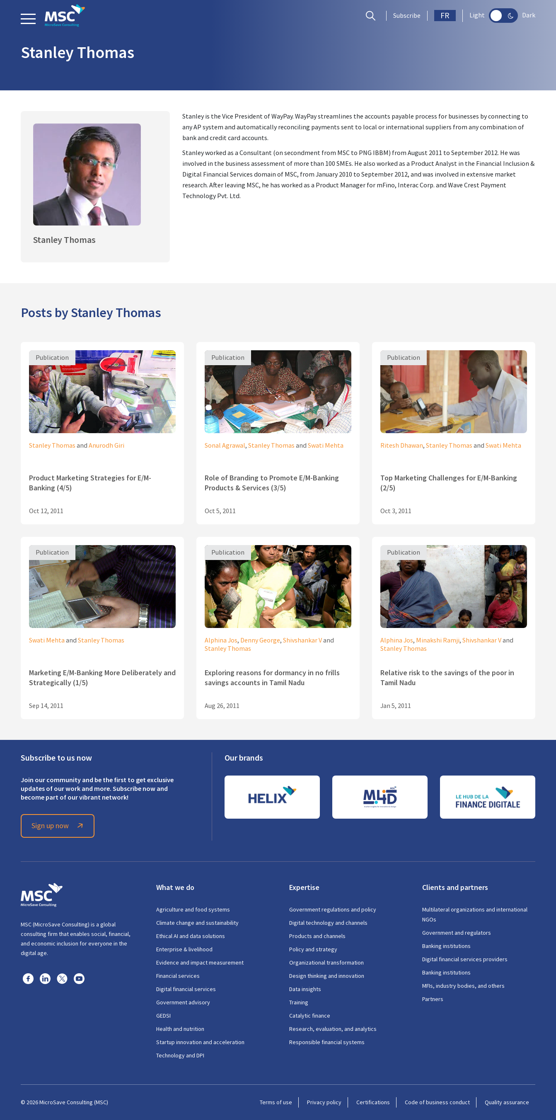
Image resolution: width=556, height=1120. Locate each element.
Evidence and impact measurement (200, 962)
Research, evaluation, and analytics (333, 1029)
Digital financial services (186, 989)
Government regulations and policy (332, 909)
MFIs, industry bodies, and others (463, 985)
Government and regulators (456, 932)
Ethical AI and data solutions (190, 936)
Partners (432, 999)
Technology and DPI (180, 1055)
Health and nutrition (180, 1029)
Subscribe (407, 16)
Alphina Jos (221, 640)
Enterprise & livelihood (184, 949)
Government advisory (183, 1002)
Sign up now (58, 825)
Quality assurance (507, 1102)
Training (298, 1002)
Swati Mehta (325, 445)
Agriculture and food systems (193, 909)
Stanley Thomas (52, 445)
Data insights (305, 989)
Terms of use (276, 1102)
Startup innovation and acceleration (200, 1042)
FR (445, 15)
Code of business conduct (437, 1102)
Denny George (260, 640)
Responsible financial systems (327, 1042)
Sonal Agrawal (225, 445)
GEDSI (163, 1015)
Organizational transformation (326, 962)
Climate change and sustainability (197, 922)
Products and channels (317, 936)
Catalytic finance (309, 1015)
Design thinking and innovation (326, 975)
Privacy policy (324, 1102)
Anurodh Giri (106, 445)
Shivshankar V (302, 640)
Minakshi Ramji (437, 640)
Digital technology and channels (328, 922)
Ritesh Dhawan (401, 445)
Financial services (178, 975)
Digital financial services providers (465, 959)
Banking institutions (446, 946)
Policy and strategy (313, 949)
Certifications (373, 1102)
